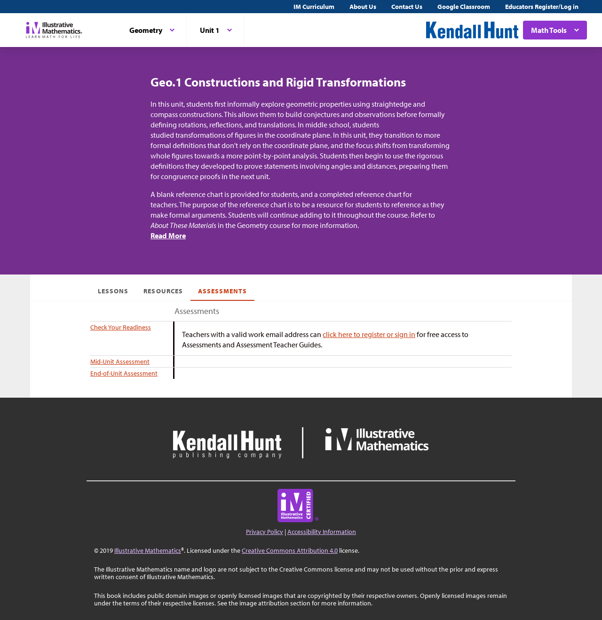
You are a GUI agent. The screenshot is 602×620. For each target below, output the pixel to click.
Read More (168, 235)
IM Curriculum (313, 6)
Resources (162, 291)
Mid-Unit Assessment (120, 361)
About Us (362, 6)
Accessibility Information (321, 531)
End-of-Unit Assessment (124, 373)
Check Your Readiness (120, 327)
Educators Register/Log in (541, 6)
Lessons (113, 291)
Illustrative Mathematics (147, 550)
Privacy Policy (264, 531)
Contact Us (406, 6)
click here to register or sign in (369, 334)
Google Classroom (463, 6)
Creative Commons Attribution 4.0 (290, 550)
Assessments (222, 291)
